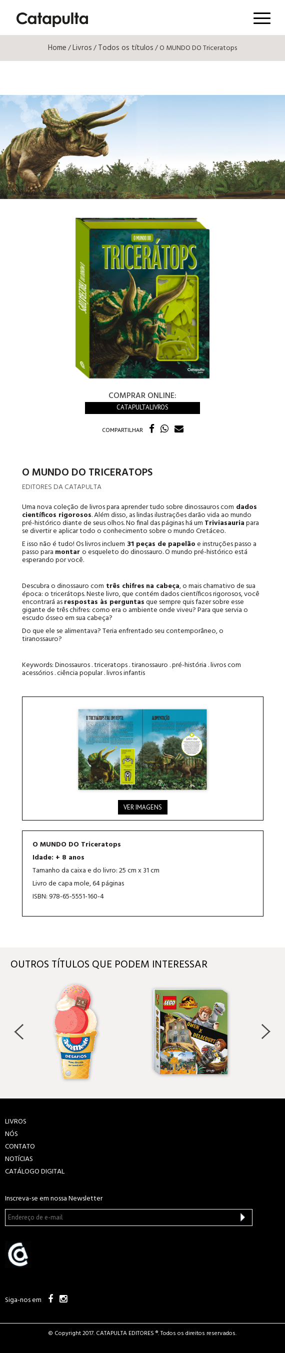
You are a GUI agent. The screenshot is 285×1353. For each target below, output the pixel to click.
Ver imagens (143, 807)
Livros (82, 48)
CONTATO (20, 1146)
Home (57, 48)
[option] (85, 1032)
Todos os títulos (126, 48)
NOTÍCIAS (19, 1159)
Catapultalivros (142, 407)
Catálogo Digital (34, 1172)
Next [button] (266, 1032)
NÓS (11, 1134)
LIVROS (15, 1122)
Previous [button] (19, 1032)
